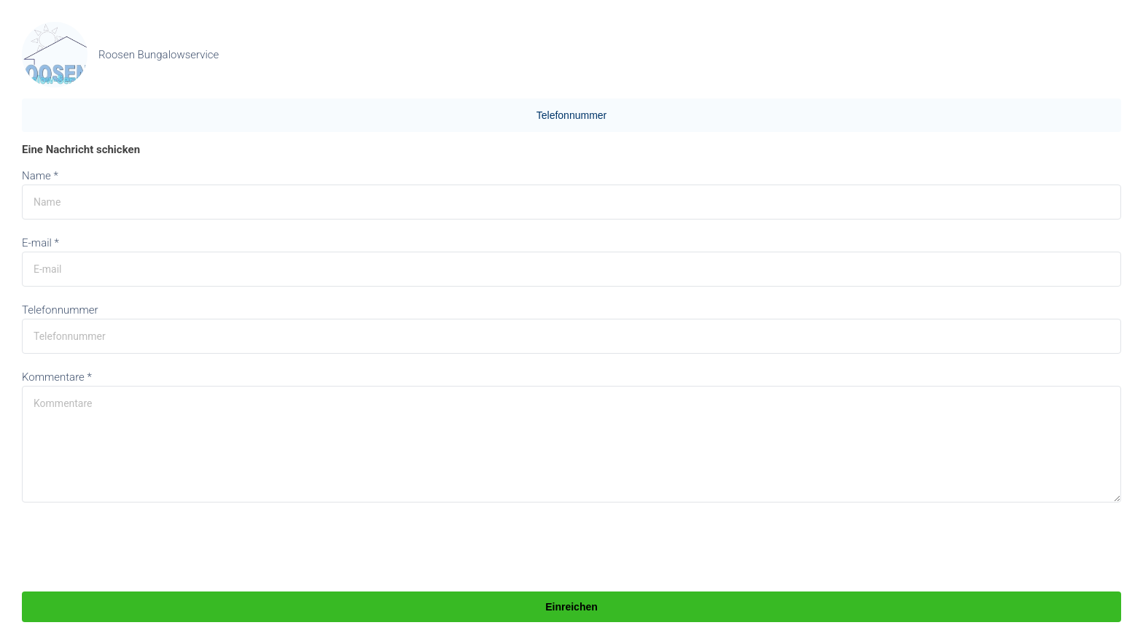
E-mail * (40, 242)
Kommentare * (57, 377)
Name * (40, 175)
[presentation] (132, 548)
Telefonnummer (572, 115)
